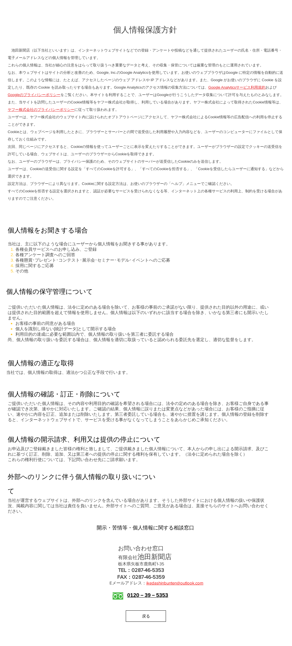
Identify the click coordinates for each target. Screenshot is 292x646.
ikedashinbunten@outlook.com (174, 582)
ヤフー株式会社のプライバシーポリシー (41, 109)
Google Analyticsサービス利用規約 (237, 87)
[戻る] (146, 616)
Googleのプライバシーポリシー (34, 95)
